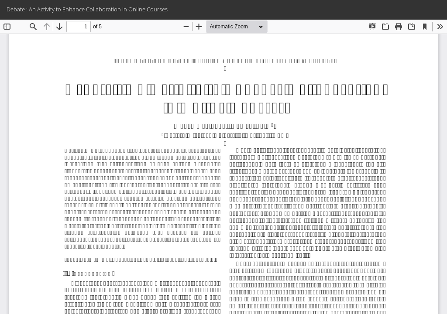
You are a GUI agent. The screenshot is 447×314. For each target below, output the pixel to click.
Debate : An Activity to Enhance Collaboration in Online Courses (87, 9)
